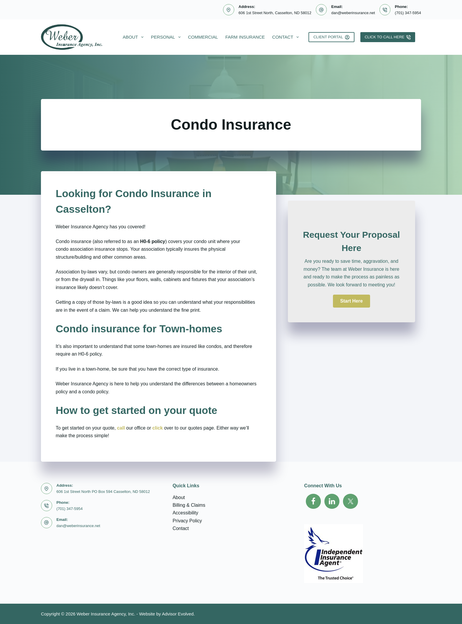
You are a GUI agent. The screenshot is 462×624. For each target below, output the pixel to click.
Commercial (203, 36)
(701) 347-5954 (408, 13)
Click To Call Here (388, 37)
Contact (286, 37)
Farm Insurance (245, 36)
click (157, 427)
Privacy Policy (187, 520)
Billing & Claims (189, 505)
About (134, 37)
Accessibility (185, 512)
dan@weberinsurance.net (353, 13)
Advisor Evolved (178, 613)
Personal (167, 37)
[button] (351, 301)
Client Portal (331, 37)
